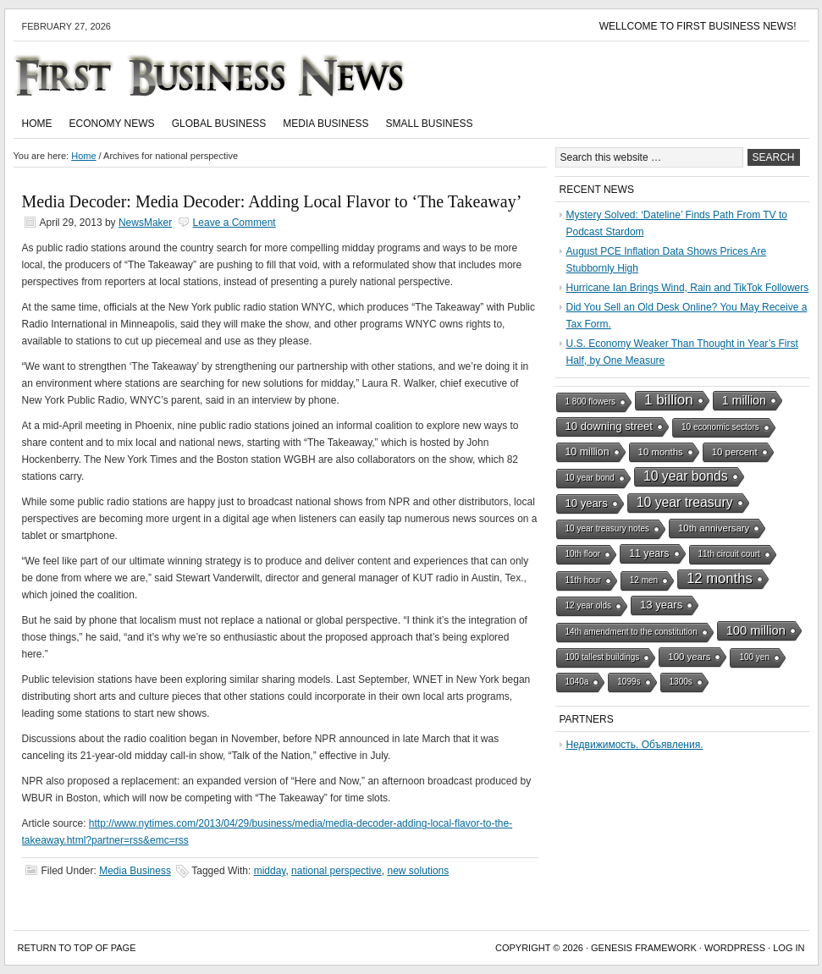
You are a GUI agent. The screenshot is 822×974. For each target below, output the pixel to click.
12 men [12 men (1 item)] (644, 580)
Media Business (325, 123)
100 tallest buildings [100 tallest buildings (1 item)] (602, 657)
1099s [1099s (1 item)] (628, 681)
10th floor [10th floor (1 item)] (583, 554)
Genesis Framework (644, 948)
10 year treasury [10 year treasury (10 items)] (685, 502)
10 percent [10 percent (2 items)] (735, 452)
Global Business (219, 123)
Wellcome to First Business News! (698, 26)
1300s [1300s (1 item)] (681, 681)
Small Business (429, 123)
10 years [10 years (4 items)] (586, 503)
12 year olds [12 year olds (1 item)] (588, 605)
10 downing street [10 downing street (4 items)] (609, 426)
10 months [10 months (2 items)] (660, 452)
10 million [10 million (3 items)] (587, 452)
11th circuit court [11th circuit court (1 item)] (729, 554)
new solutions (419, 871)
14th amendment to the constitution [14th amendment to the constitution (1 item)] (631, 631)
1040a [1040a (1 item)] (577, 681)
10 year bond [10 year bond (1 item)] (590, 477)
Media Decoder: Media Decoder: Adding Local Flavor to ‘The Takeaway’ (272, 201)
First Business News (233, 75)
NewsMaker (145, 222)
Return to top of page (77, 948)
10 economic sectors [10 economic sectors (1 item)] (720, 427)
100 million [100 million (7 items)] (756, 630)
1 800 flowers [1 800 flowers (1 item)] (590, 401)
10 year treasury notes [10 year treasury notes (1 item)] (607, 528)
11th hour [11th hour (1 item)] (583, 580)
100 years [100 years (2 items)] (689, 657)
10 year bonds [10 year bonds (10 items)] (685, 476)
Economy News (112, 123)
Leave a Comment (234, 222)
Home (37, 123)
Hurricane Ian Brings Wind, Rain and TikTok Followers (687, 288)
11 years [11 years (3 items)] (649, 553)
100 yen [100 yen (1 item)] (754, 657)
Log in (788, 948)
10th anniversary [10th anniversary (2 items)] (713, 528)
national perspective (336, 871)
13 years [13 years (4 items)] (661, 604)
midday (270, 871)
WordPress (734, 948)
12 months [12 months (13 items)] (720, 578)
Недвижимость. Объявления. (634, 745)
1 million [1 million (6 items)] (744, 400)
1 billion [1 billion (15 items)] (668, 400)
